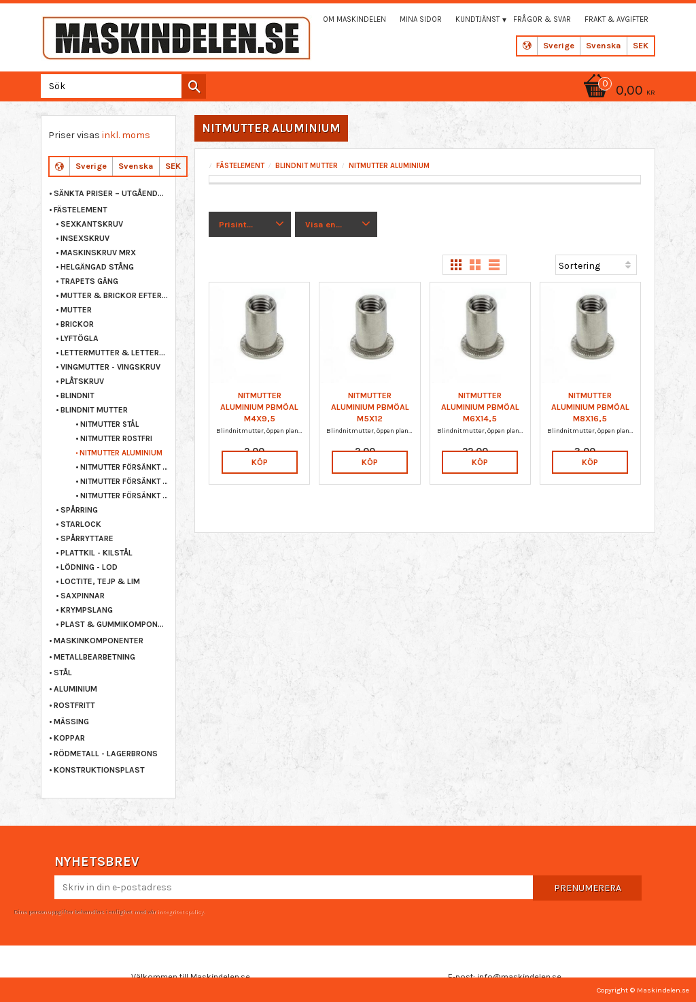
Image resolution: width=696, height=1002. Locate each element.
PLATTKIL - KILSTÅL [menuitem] (96, 552)
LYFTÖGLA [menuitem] (79, 338)
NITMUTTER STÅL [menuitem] (109, 424)
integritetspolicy (180, 911)
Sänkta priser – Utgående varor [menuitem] (111, 193)
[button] (250, 225)
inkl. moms (126, 135)
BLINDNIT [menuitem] (77, 395)
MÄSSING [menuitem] (71, 721)
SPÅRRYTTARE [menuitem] (87, 538)
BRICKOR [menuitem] (77, 324)
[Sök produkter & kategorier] (121, 86)
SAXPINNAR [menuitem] (82, 595)
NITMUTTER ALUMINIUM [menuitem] (121, 453)
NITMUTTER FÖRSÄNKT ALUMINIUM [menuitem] (124, 495)
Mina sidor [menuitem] (421, 19)
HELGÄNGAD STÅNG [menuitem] (97, 267)
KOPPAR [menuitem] (69, 738)
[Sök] (193, 86)
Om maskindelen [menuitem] (354, 19)
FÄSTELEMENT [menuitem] (80, 209)
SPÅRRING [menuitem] (79, 510)
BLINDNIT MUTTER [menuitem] (94, 410)
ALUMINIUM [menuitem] (75, 689)
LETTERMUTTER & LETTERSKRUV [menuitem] (114, 352)
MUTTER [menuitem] (76, 309)
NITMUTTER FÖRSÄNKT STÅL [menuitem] (124, 467)
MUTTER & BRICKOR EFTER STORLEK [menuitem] (114, 295)
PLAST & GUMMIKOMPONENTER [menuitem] (114, 624)
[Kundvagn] (617, 91)
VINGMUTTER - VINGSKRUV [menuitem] (110, 367)
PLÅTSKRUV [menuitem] (82, 381)
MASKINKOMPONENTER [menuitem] (98, 640)
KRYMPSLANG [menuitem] (86, 610)
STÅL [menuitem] (63, 672)
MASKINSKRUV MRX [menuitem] (98, 252)
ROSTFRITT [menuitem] (74, 705)
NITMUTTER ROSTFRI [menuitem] (116, 438)
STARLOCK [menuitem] (80, 524)
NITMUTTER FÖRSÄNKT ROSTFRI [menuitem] (124, 481)
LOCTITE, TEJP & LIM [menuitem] (100, 581)
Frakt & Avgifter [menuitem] (616, 19)
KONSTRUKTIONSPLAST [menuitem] (99, 770)
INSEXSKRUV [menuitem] (84, 238)
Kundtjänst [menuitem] (477, 19)
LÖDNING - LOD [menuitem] (89, 567)
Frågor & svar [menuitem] (542, 19)
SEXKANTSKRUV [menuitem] (91, 224)
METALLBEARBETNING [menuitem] (94, 657)
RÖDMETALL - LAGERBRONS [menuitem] (106, 753)
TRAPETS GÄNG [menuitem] (89, 281)
